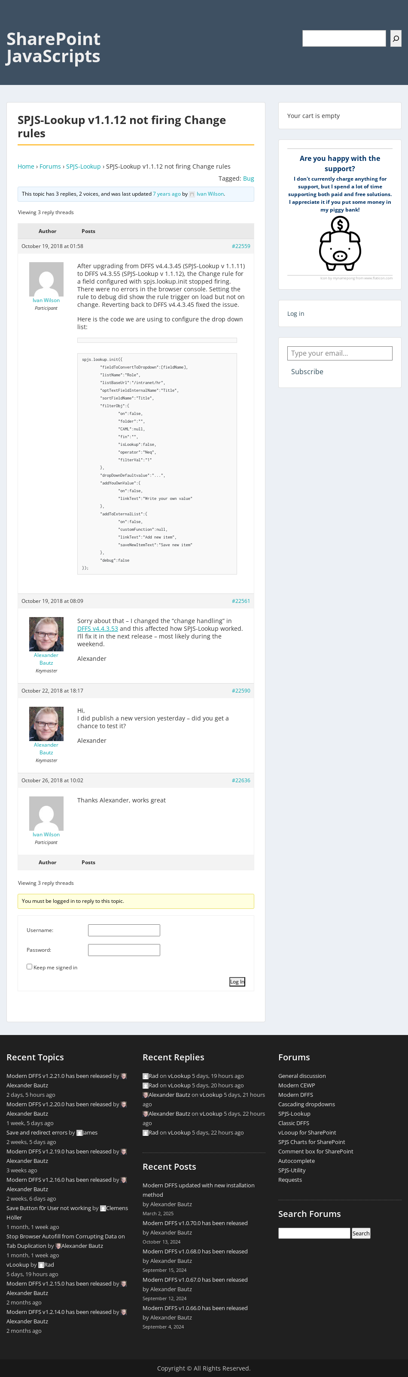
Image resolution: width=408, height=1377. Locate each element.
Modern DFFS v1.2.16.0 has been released (59, 1179)
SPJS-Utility (292, 1170)
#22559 (241, 246)
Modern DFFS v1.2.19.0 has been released (59, 1151)
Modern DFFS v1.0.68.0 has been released (195, 1251)
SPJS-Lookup (83, 166)
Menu (15, 24)
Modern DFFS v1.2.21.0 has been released (59, 1076)
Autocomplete (296, 1161)
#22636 (241, 780)
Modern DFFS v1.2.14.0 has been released (59, 1312)
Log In (237, 981)
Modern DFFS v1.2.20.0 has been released (59, 1104)
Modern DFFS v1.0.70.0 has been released (195, 1223)
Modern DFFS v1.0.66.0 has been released (195, 1308)
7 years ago (167, 193)
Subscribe (307, 371)
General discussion (302, 1076)
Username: (40, 930)
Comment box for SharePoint (315, 1151)
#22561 (241, 601)
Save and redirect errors (36, 1132)
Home (26, 166)
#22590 (241, 690)
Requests (290, 1179)
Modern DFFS (295, 1095)
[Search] (396, 38)
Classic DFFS (293, 1123)
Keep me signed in (55, 967)
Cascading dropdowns (306, 1104)
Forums (50, 166)
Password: (39, 949)
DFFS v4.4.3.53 (97, 628)
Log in (295, 313)
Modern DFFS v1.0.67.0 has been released (195, 1279)
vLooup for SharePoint (307, 1132)
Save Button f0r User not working (48, 1208)
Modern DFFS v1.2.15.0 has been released (59, 1283)
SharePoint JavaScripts (53, 47)
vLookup (17, 1264)
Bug (248, 178)
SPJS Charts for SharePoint (311, 1142)
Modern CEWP (296, 1085)
